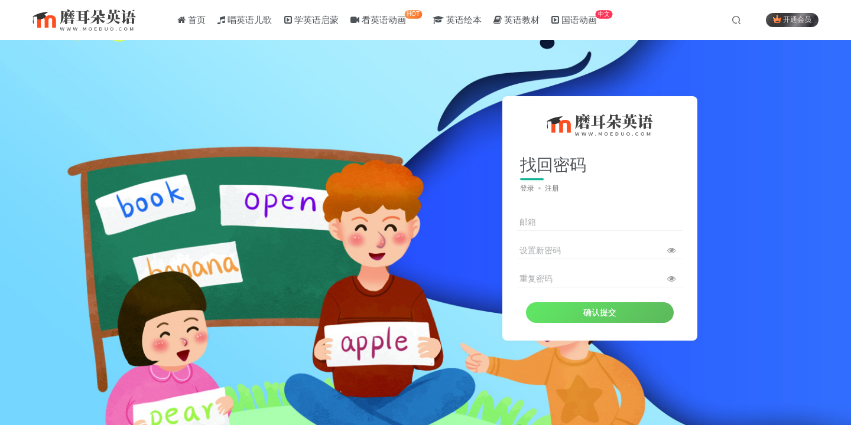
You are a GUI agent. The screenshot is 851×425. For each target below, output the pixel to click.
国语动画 (581, 17)
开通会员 (792, 19)
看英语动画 (386, 17)
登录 (527, 188)
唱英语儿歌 (244, 20)
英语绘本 (457, 20)
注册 (552, 188)
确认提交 (599, 312)
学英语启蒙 (311, 20)
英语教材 (516, 20)
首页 (191, 20)
